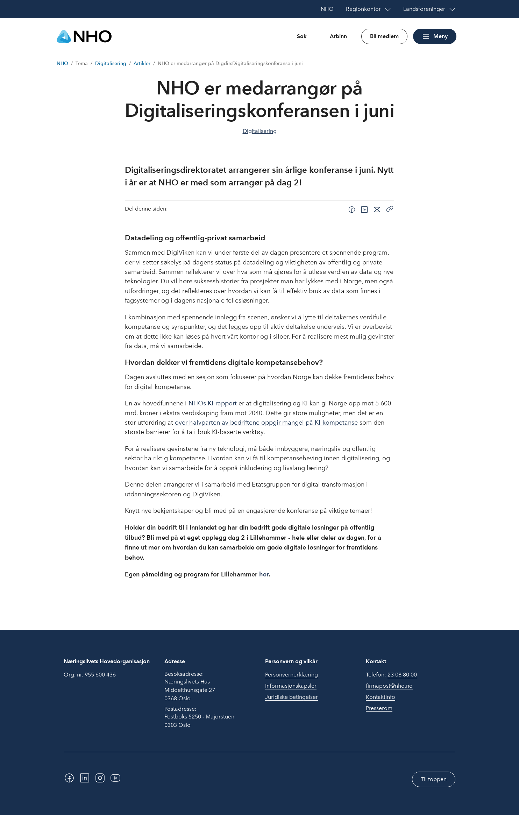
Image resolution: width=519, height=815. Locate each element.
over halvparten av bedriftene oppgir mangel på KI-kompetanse (266, 422)
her (264, 574)
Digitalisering (110, 63)
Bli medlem (384, 36)
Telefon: (391, 674)
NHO (62, 63)
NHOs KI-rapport (213, 403)
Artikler (142, 63)
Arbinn (338, 36)
